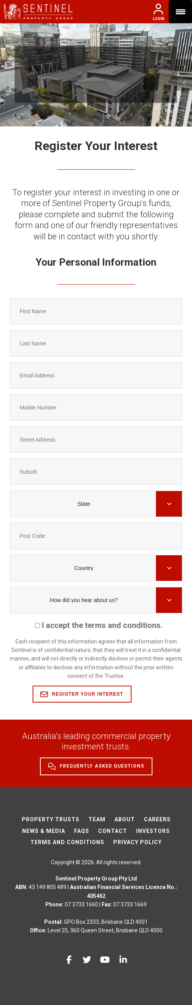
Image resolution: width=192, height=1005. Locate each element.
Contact (112, 831)
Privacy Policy (137, 842)
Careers (157, 819)
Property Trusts (51, 819)
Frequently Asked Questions (96, 766)
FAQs (81, 831)
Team (97, 819)
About (124, 819)
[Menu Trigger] (180, 11)
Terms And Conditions (67, 842)
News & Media (43, 831)
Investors (153, 831)
